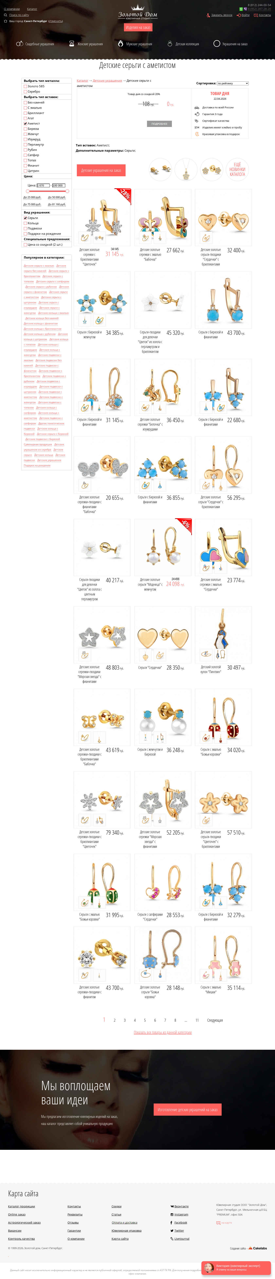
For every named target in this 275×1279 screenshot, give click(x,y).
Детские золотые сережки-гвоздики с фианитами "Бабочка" (90, 504)
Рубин (30, 150)
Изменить (55, 21)
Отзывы (73, 1222)
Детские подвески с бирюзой (42, 439)
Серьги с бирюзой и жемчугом (89, 334)
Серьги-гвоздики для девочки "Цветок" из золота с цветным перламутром (89, 589)
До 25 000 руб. (32, 197)
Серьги (31, 218)
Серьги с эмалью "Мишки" (211, 989)
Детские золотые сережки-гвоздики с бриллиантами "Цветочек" (90, 839)
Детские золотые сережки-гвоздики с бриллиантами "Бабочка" (90, 756)
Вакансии (14, 1230)
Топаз (30, 160)
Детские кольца (43, 455)
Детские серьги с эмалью (39, 265)
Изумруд (32, 139)
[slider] (28, 191)
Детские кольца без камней (42, 318)
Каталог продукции (21, 1206)
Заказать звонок (221, 15)
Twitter (179, 1230)
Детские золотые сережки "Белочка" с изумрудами (150, 424)
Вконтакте (182, 1206)
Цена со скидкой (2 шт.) (43, 244)
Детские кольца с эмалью (53, 313)
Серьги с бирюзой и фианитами (211, 334)
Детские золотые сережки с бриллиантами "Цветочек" (89, 256)
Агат (29, 118)
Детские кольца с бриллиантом (42, 328)
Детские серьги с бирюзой (53, 433)
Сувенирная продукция (38, 444)
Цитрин (31, 171)
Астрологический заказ (24, 1222)
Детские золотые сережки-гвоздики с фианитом (90, 992)
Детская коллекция (187, 44)
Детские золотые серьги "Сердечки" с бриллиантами (210, 502)
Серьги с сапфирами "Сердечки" (150, 917)
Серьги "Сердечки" (150, 667)
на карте (226, 1222)
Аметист (32, 123)
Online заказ (16, 1214)
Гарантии (74, 1230)
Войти (246, 15)
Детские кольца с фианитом (41, 323)
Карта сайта (120, 1239)
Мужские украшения (139, 44)
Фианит (31, 165)
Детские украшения (107, 80)
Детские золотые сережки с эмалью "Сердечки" (211, 584)
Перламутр (34, 144)
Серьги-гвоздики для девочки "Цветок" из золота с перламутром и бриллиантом (150, 342)
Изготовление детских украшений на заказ (188, 1109)
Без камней (34, 102)
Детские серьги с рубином (41, 286)
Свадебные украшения (39, 44)
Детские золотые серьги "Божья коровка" (150, 992)
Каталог (32, 9)
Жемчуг (31, 134)
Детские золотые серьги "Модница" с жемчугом (150, 584)
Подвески (33, 228)
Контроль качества (21, 1239)
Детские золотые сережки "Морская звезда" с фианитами (150, 839)
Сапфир (31, 155)
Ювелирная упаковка (127, 1230)
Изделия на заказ (138, 27)
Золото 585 (34, 86)
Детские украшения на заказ (101, 170)
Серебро (32, 91)
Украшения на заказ (235, 44)
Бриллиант (34, 113)
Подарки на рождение (42, 233)
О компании (12, 9)
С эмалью (33, 108)
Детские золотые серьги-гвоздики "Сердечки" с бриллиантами (211, 256)
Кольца (31, 223)
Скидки (117, 1206)
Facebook (181, 1222)
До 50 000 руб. (57, 197)
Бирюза (31, 129)
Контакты (265, 15)
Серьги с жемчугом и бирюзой (150, 752)
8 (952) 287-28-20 (259, 9)
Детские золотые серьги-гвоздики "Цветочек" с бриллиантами (211, 839)
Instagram (181, 1214)
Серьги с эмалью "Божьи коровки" (211, 752)
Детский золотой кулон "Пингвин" (211, 669)
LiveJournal (182, 1239)
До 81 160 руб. (57, 204)
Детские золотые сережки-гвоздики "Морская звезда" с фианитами (89, 674)
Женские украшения (90, 44)
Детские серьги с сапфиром (52, 281)
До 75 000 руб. (32, 204)
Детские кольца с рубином (40, 334)
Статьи (116, 1214)
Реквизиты (75, 1214)
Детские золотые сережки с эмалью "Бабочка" (150, 254)
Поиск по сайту (19, 15)
